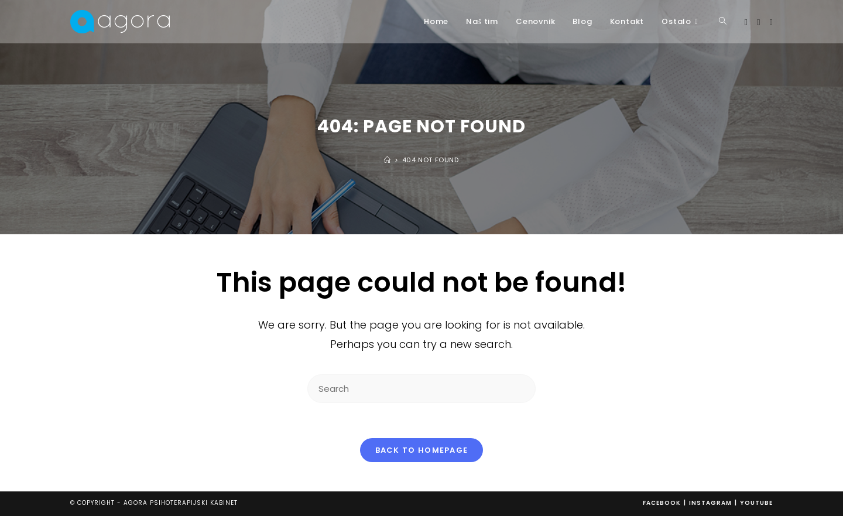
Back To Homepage (421, 450)
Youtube (756, 502)
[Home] (387, 160)
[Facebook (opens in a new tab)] (746, 22)
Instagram (710, 502)
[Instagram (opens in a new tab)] (758, 22)
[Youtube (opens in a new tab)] (771, 22)
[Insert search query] (421, 388)
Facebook (662, 502)
